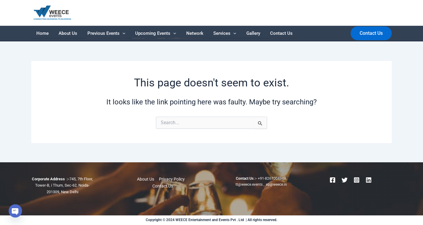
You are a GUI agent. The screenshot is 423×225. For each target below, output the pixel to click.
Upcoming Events (135, 33)
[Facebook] (333, 180)
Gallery (215, 33)
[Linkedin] (369, 180)
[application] (108, 33)
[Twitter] (345, 180)
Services (192, 33)
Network (168, 33)
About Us (59, 33)
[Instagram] (357, 180)
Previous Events (92, 33)
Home (39, 33)
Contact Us (237, 33)
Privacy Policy (171, 179)
